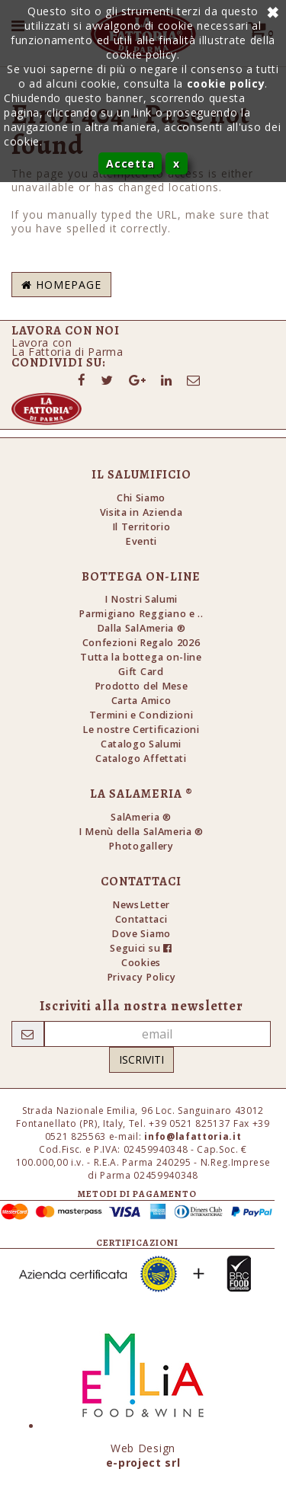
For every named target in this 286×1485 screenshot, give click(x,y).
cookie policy (226, 83)
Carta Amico (141, 700)
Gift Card (140, 671)
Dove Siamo (141, 933)
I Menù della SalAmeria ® (141, 831)
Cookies (141, 962)
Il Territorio (141, 526)
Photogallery (140, 846)
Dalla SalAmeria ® (141, 628)
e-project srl (143, 1462)
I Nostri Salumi (141, 599)
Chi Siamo (141, 497)
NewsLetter (141, 904)
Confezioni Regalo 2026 (141, 642)
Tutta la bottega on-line (140, 657)
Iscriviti (141, 1059)
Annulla (270, 11)
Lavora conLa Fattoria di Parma (67, 347)
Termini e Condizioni (141, 715)
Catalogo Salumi (141, 744)
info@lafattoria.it (192, 1136)
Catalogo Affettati (140, 758)
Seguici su (141, 948)
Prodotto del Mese (141, 686)
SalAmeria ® (141, 817)
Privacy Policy (141, 977)
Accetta (130, 163)
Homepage (61, 284)
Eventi (141, 541)
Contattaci (141, 919)
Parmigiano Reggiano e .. (141, 613)
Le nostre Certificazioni (140, 729)
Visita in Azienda (141, 512)
